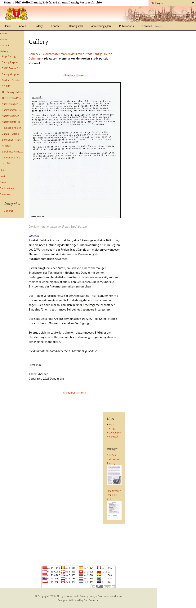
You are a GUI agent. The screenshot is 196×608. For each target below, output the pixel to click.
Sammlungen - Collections (13, 110)
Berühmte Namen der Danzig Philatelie (13, 151)
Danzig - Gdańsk (11, 133)
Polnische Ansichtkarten (13, 127)
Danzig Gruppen (11, 74)
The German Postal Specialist (13, 98)
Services (147, 26)
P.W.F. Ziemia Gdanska (13, 68)
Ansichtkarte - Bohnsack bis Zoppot (13, 121)
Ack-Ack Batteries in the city (113, 459)
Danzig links (76, 26)
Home (7, 26)
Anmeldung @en (101, 26)
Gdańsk (6, 163)
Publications (126, 26)
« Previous (69, 75)
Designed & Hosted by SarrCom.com (78, 600)
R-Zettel (113, 436)
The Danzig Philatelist (13, 92)
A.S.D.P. (6, 86)
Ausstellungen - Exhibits (13, 104)
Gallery (39, 26)
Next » (82, 75)
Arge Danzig (9, 56)
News (3, 182)
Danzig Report (10, 62)
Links (3, 170)
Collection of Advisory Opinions (13, 157)
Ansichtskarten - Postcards (13, 116)
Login (3, 176)
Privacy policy (88, 596)
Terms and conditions (110, 596)
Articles (6, 145)
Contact (56, 26)
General (8, 210)
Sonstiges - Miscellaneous (13, 139)
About (22, 26)
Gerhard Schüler (11, 80)
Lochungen (115, 432)
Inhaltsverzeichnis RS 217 (114, 495)
